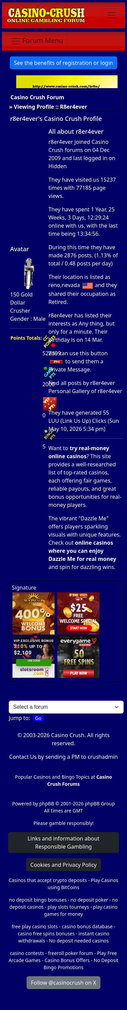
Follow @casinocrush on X (63, 982)
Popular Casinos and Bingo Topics (52, 777)
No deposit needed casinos (78, 940)
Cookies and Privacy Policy (63, 865)
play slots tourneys (68, 907)
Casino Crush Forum (37, 97)
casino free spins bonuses (46, 933)
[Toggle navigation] (111, 15)
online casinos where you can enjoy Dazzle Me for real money (82, 551)
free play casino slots (35, 926)
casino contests (27, 953)
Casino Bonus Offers (67, 960)
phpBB (46, 803)
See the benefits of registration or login (63, 63)
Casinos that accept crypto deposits (48, 880)
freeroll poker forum (70, 953)
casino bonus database (87, 926)
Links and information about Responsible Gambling (63, 842)
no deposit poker (89, 900)
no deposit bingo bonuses (38, 900)
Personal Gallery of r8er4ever (85, 391)
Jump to (19, 718)
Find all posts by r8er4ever (82, 383)
